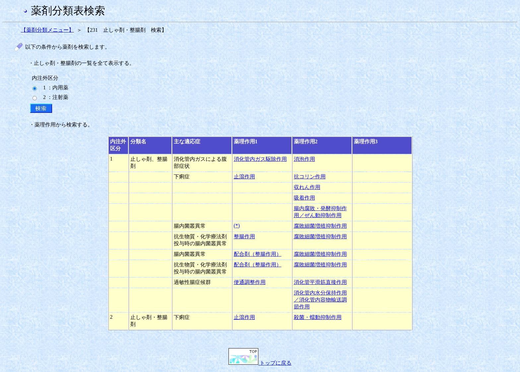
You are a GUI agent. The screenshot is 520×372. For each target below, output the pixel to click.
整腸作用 (244, 236)
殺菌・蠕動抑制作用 (318, 317)
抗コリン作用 (310, 176)
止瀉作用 (244, 176)
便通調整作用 (250, 282)
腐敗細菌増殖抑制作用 (320, 226)
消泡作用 (304, 159)
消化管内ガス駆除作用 (260, 159)
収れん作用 (307, 187)
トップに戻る (260, 363)
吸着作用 (304, 198)
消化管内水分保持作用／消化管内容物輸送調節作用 (320, 299)
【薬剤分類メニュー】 (47, 30)
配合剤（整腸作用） (258, 254)
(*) (237, 225)
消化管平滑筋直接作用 (320, 282)
